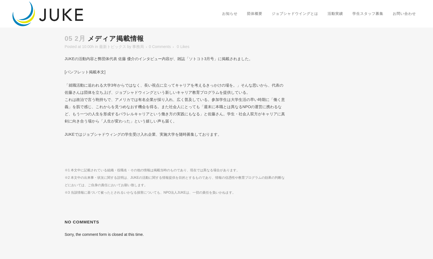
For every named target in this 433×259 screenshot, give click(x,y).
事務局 (138, 46)
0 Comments (160, 46)
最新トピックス (112, 46)
